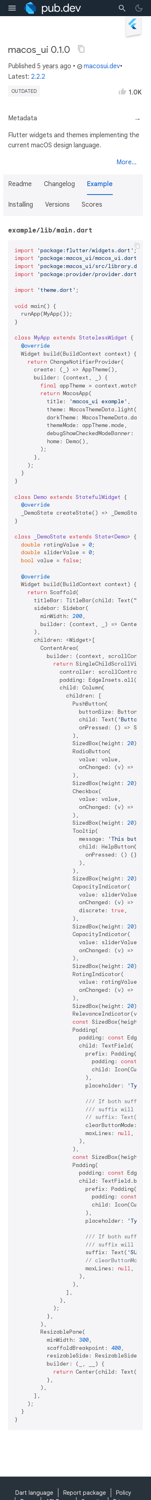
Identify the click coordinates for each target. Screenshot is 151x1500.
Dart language (34, 1492)
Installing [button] (20, 205)
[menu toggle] (12, 8)
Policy (123, 1492)
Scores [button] (92, 205)
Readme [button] (20, 184)
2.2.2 (38, 77)
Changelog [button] (59, 184)
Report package (84, 1492)
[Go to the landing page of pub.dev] (52, 8)
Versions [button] (57, 205)
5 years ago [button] (54, 66)
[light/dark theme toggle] (139, 8)
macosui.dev (98, 66)
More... (126, 162)
